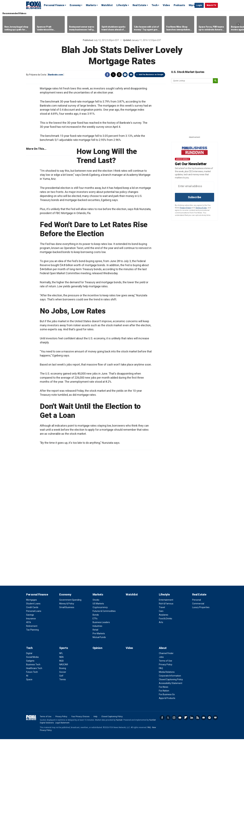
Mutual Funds (99, 713)
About (163, 723)
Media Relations (167, 748)
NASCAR (63, 740)
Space (29, 755)
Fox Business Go (167, 770)
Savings (30, 690)
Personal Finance (54, 5)
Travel (162, 683)
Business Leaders (101, 698)
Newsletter (203, 793)
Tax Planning (32, 705)
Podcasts (179, 5)
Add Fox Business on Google (151, 75)
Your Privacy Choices (80, 792)
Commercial (198, 679)
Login (199, 5)
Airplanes (163, 690)
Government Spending (70, 675)
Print (125, 74)
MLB (61, 736)
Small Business (66, 683)
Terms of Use (201, 208)
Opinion (97, 723)
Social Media (32, 733)
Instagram (173, 793)
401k (28, 698)
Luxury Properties (200, 683)
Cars (161, 687)
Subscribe (194, 197)
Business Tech (33, 740)
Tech (154, 5)
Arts (161, 698)
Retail (95, 705)
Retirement (31, 702)
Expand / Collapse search (191, 5)
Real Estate (139, 5)
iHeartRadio (215, 793)
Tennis (62, 755)
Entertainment (166, 675)
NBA (61, 733)
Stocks (96, 675)
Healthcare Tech (34, 744)
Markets (91, 5)
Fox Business (33, 5)
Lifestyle (121, 5)
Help (95, 792)
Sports (63, 723)
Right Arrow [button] (238, 24)
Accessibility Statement (170, 759)
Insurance (31, 694)
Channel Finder (166, 729)
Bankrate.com (55, 74)
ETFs (95, 694)
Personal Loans (33, 687)
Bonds (96, 690)
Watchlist (107, 5)
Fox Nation (164, 766)
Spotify (209, 793)
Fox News (163, 763)
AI (27, 751)
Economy (75, 5)
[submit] (215, 80)
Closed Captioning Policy (171, 755)
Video (166, 5)
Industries (97, 702)
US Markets (98, 679)
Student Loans (33, 679)
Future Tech (32, 748)
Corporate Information (170, 751)
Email (131, 74)
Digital (29, 729)
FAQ (161, 744)
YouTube (179, 793)
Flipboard (185, 793)
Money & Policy (66, 679)
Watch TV (211, 5)
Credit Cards (32, 683)
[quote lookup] (192, 80)
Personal (196, 675)
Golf (61, 751)
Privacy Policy (185, 208)
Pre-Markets (99, 709)
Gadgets (30, 736)
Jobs (161, 733)
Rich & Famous (166, 679)
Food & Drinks (165, 694)
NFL (61, 729)
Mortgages (31, 675)
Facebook (107, 74)
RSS (197, 793)
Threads (119, 74)
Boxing (62, 744)
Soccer (62, 748)
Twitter (113, 74)
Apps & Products (167, 774)
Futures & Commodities (104, 687)
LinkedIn (191, 793)
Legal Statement (62, 799)
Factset (119, 796)
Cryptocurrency (100, 683)
